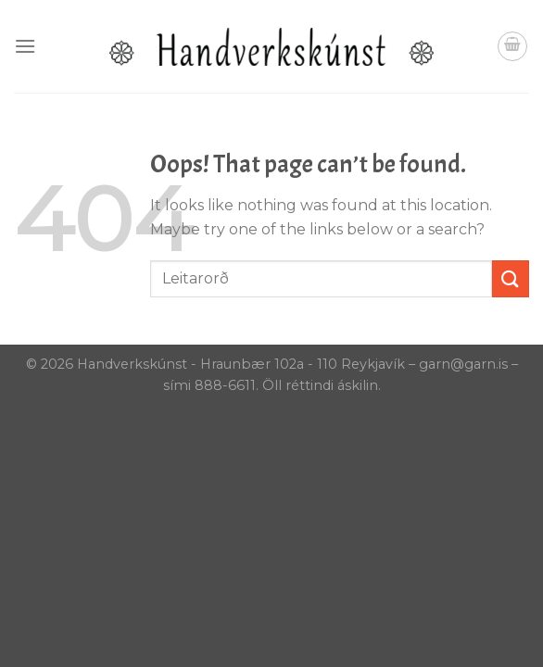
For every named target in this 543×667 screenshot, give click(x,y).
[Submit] (510, 278)
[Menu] (25, 46)
